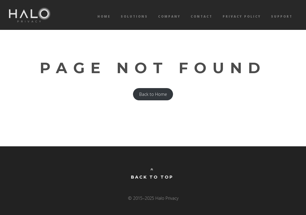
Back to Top (152, 173)
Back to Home (153, 94)
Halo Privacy (30, 14)
